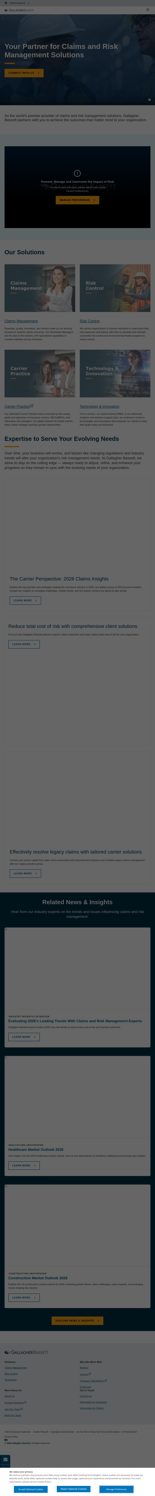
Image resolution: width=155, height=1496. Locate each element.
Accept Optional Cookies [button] (30, 1489)
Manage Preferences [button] (116, 1489)
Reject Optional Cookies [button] (74, 1489)
